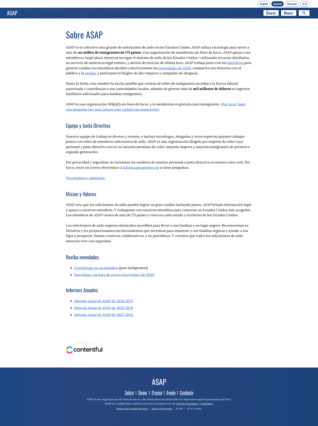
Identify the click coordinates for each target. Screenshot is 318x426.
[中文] (304, 4)
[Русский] (292, 4)
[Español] (277, 4)
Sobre (129, 392)
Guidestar (207, 403)
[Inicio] (12, 13)
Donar (288, 12)
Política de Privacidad (162, 408)
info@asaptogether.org (141, 167)
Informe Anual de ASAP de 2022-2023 (103, 314)
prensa (90, 73)
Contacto (186, 392)
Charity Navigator (187, 403)
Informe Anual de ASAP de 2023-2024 (103, 308)
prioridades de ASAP (175, 68)
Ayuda (171, 392)
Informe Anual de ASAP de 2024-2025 (103, 301)
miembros (235, 63)
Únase (271, 12)
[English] (264, 4)
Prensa (157, 392)
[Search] (304, 13)
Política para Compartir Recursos (132, 408)
